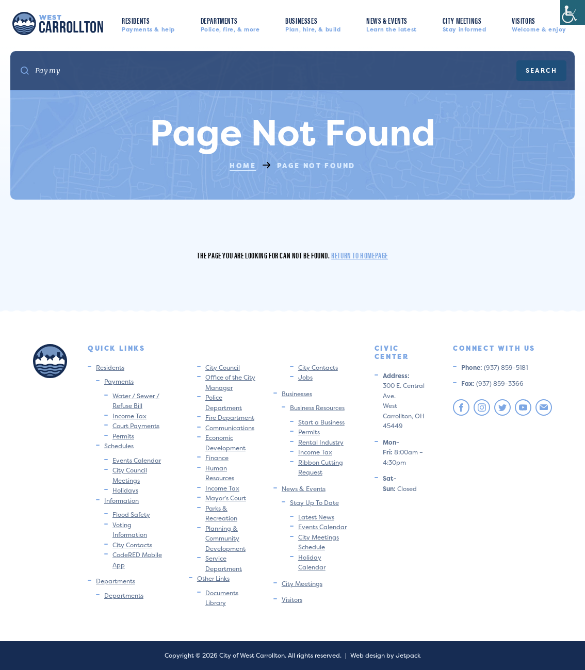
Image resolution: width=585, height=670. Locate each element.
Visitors (539, 24)
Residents (148, 24)
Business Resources (317, 407)
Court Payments (135, 425)
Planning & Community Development (225, 538)
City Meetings (464, 24)
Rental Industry (321, 442)
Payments (119, 381)
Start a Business (321, 422)
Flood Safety (131, 514)
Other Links (213, 578)
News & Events (391, 24)
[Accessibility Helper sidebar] (572, 12)
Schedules (119, 446)
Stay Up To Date (314, 502)
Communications (229, 427)
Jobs (305, 377)
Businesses (312, 24)
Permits (123, 436)
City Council (222, 367)
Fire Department (229, 417)
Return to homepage (359, 255)
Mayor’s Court (225, 498)
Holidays (125, 490)
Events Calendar (136, 460)
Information (121, 500)
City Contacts (132, 545)
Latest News (316, 517)
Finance (217, 457)
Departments (230, 24)
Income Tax (129, 416)
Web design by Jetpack (385, 655)
